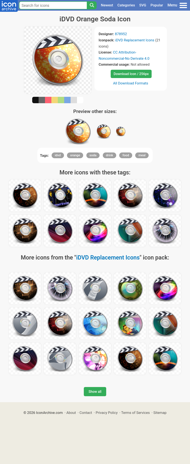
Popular (157, 5)
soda (93, 155)
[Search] (92, 5)
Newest (107, 5)
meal (141, 155)
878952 (121, 34)
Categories (126, 5)
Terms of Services (135, 412)
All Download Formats (130, 83)
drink (109, 155)
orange (75, 155)
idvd (58, 155)
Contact (86, 412)
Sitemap (160, 412)
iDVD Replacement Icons (134, 40)
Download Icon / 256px (131, 74)
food (125, 155)
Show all (94, 392)
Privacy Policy (106, 412)
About (71, 412)
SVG (142, 5)
